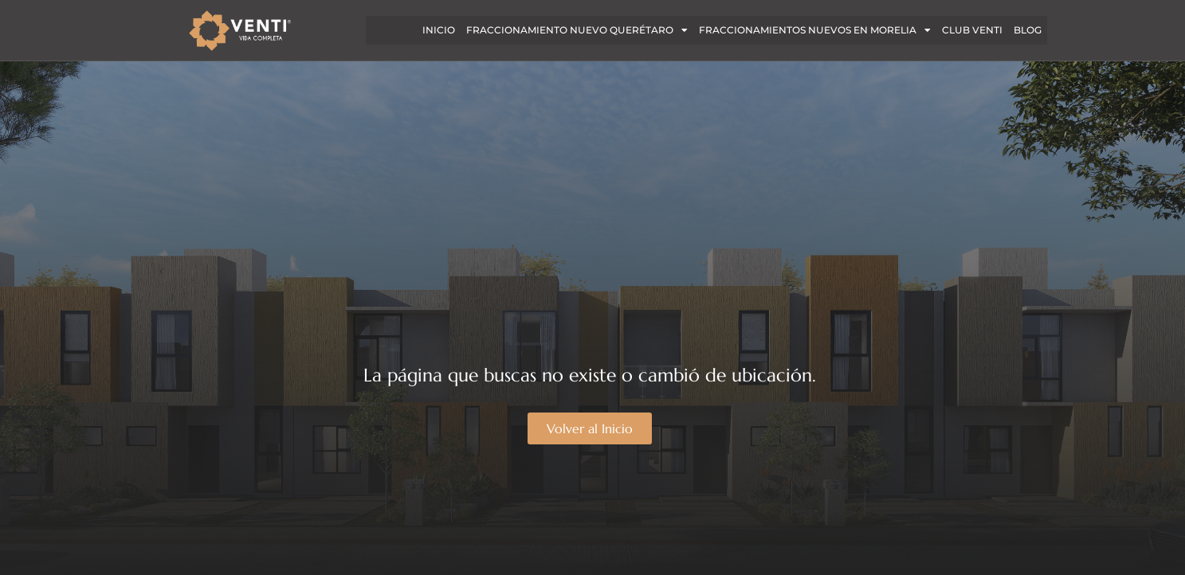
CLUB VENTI (972, 30)
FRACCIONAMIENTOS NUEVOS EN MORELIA (815, 30)
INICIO (438, 30)
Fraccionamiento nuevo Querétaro (577, 30)
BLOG (1028, 30)
